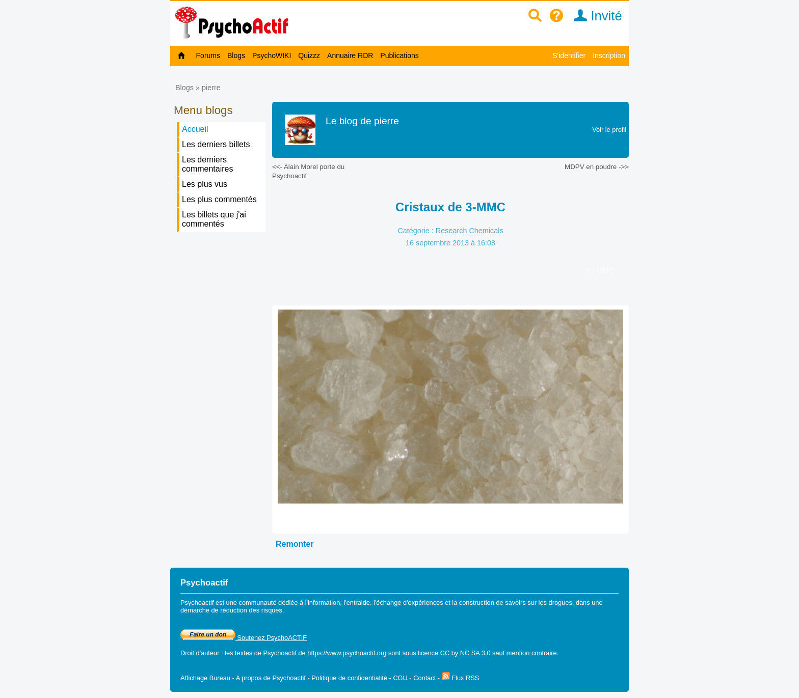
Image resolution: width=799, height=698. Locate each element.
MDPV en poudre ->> (597, 167)
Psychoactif (280, 653)
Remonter (295, 544)
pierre (211, 87)
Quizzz (309, 55)
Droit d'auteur (199, 653)
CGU (400, 678)
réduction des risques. (252, 610)
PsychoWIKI (271, 55)
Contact (424, 678)
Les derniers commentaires (207, 164)
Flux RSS (461, 678)
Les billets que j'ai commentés (214, 219)
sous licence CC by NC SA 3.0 (447, 653)
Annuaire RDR (350, 55)
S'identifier (568, 55)
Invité (594, 16)
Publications (399, 55)
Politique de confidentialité (349, 678)
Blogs (236, 55)
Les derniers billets (216, 144)
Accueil (195, 129)
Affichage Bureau (205, 678)
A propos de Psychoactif (271, 678)
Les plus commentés (219, 199)
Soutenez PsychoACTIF (243, 637)
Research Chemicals (469, 231)
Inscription (609, 55)
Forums (208, 55)
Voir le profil (609, 129)
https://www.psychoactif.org (346, 653)
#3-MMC (600, 270)
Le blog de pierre (362, 121)
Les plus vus (204, 184)
